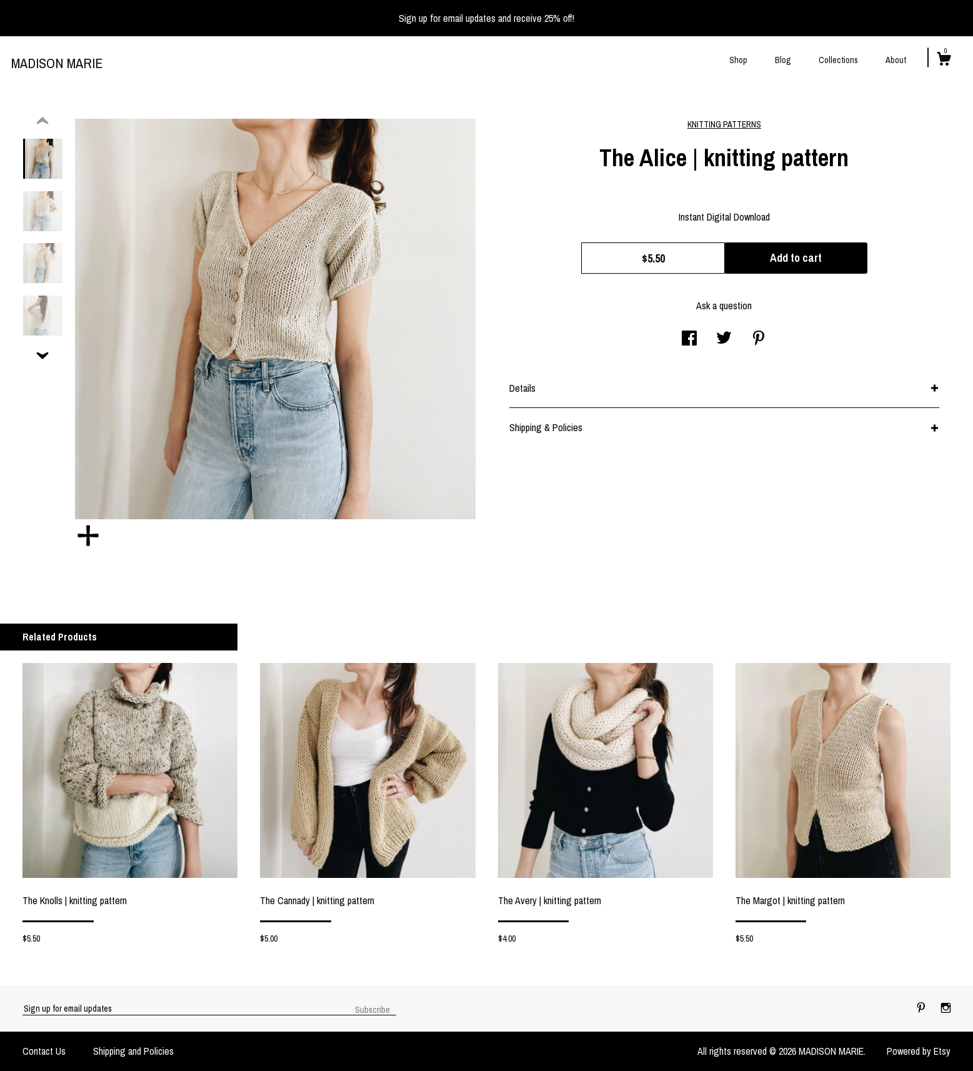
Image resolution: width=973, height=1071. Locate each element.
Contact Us (44, 1051)
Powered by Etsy (919, 1051)
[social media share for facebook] (689, 339)
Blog (783, 60)
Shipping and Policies (133, 1051)
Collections (838, 60)
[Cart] (944, 60)
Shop (738, 60)
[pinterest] (922, 1008)
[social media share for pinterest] (758, 339)
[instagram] (946, 1008)
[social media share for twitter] (724, 339)
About (896, 60)
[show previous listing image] (42, 121)
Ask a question (724, 305)
